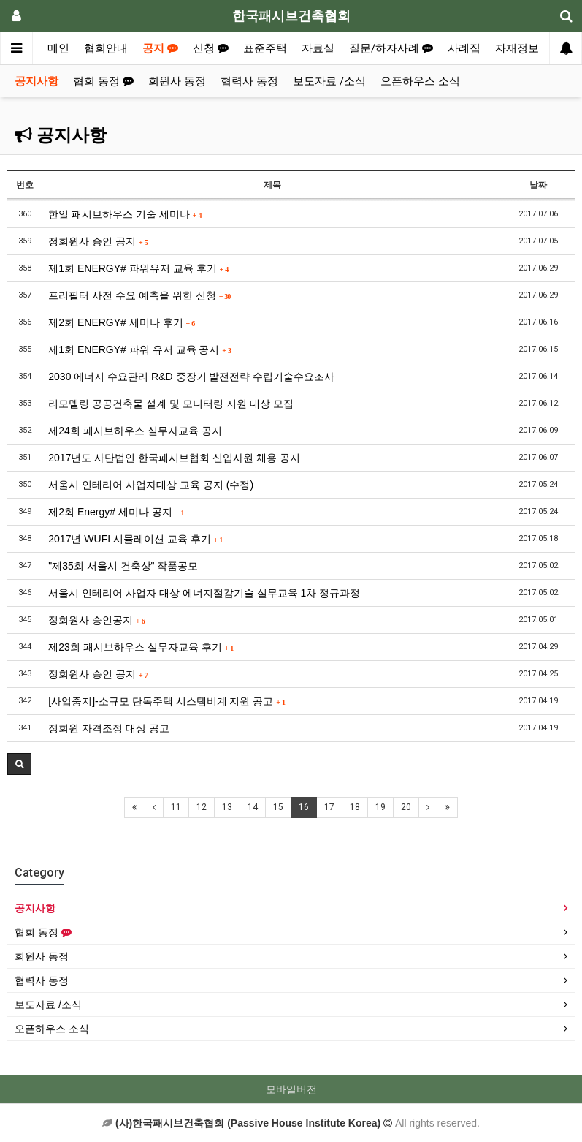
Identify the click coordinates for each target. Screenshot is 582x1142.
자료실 (318, 48)
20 (406, 807)
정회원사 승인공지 (96, 620)
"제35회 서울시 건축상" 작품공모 (123, 566)
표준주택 (265, 48)
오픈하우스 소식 (420, 81)
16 (304, 807)
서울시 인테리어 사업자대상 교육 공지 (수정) (150, 485)
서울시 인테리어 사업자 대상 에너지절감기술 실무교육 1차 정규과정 (204, 593)
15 (278, 807)
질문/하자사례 (391, 48)
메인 (58, 48)
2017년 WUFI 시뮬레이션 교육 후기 (135, 539)
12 (201, 807)
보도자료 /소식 (329, 81)
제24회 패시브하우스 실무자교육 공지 (134, 430)
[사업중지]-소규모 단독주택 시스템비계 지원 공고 (167, 701)
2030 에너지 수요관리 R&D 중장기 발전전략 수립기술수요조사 (191, 376)
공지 (160, 48)
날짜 (538, 185)
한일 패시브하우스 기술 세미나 (125, 214)
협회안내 (106, 48)
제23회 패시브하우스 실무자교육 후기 (141, 647)
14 (253, 807)
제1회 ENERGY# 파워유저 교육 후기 (138, 268)
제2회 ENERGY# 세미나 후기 (121, 322)
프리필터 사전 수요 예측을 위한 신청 (139, 295)
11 (176, 807)
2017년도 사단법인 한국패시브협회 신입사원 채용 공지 (174, 458)
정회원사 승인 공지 (98, 241)
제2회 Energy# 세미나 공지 (116, 512)
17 (329, 807)
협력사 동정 (249, 81)
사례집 (464, 48)
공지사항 (36, 81)
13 (227, 807)
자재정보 (517, 48)
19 (380, 807)
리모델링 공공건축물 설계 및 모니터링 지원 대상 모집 (170, 403)
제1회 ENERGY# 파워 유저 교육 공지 (139, 349)
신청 (211, 48)
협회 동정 (103, 81)
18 (355, 807)
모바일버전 (291, 1089)
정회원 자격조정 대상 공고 (108, 728)
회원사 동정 (177, 81)
